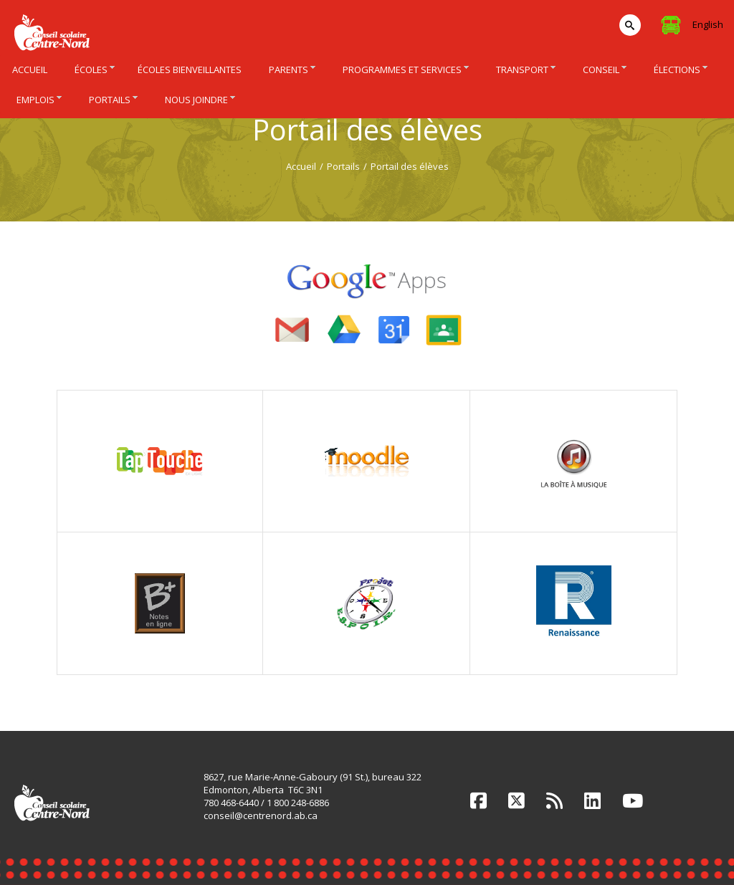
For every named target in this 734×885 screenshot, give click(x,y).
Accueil (301, 166)
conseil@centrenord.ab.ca (261, 815)
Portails (343, 166)
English (707, 24)
